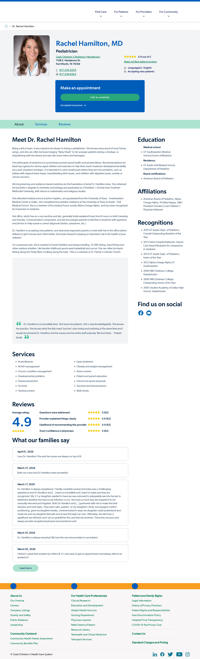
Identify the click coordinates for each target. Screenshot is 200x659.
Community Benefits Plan (24, 643)
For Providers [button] (144, 14)
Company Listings (20, 610)
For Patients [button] (121, 14)
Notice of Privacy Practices (146, 605)
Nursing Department (82, 615)
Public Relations (19, 620)
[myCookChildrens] (187, 12)
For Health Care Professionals (89, 595)
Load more (26, 568)
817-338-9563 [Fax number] (67, 74)
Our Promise (17, 600)
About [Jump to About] (19, 124)
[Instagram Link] (187, 654)
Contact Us (138, 633)
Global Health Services (84, 610)
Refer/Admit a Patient (83, 624)
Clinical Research (80, 600)
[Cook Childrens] (3, 12)
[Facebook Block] (162, 654)
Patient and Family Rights (147, 595)
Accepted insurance (73, 105)
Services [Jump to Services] (41, 124)
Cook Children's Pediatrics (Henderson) (78, 56)
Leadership (16, 624)
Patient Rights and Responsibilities (151, 610)
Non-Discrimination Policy (146, 615)
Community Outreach (23, 633)
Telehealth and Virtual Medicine (89, 634)
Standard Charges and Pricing (150, 642)
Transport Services (81, 639)
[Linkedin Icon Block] (155, 654)
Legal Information (141, 600)
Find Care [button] (101, 14)
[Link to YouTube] (149, 313)
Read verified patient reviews (140, 61)
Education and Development (87, 605)
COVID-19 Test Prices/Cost (146, 624)
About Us (16, 595)
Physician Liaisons (81, 620)
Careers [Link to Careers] (14, 605)
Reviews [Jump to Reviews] (65, 124)
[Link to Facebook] (141, 313)
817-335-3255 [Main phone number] (67, 70)
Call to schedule (100, 97)
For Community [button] (168, 14)
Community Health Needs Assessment (31, 638)
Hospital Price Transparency (147, 620)
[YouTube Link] (179, 654)
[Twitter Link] (170, 654)
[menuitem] (100, 12)
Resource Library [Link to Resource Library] (80, 629)
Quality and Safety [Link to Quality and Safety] (20, 615)
